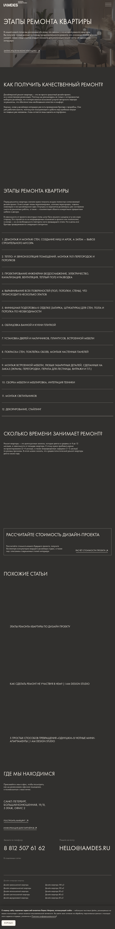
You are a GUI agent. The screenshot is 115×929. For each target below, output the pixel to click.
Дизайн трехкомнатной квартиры (16, 885)
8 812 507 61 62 (24, 848)
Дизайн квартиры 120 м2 (54, 888)
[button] (22, 51)
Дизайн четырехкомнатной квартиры (17, 888)
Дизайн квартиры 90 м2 (54, 891)
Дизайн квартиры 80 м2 (54, 894)
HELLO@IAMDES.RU (84, 848)
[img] (18, 864)
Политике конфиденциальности (44, 916)
